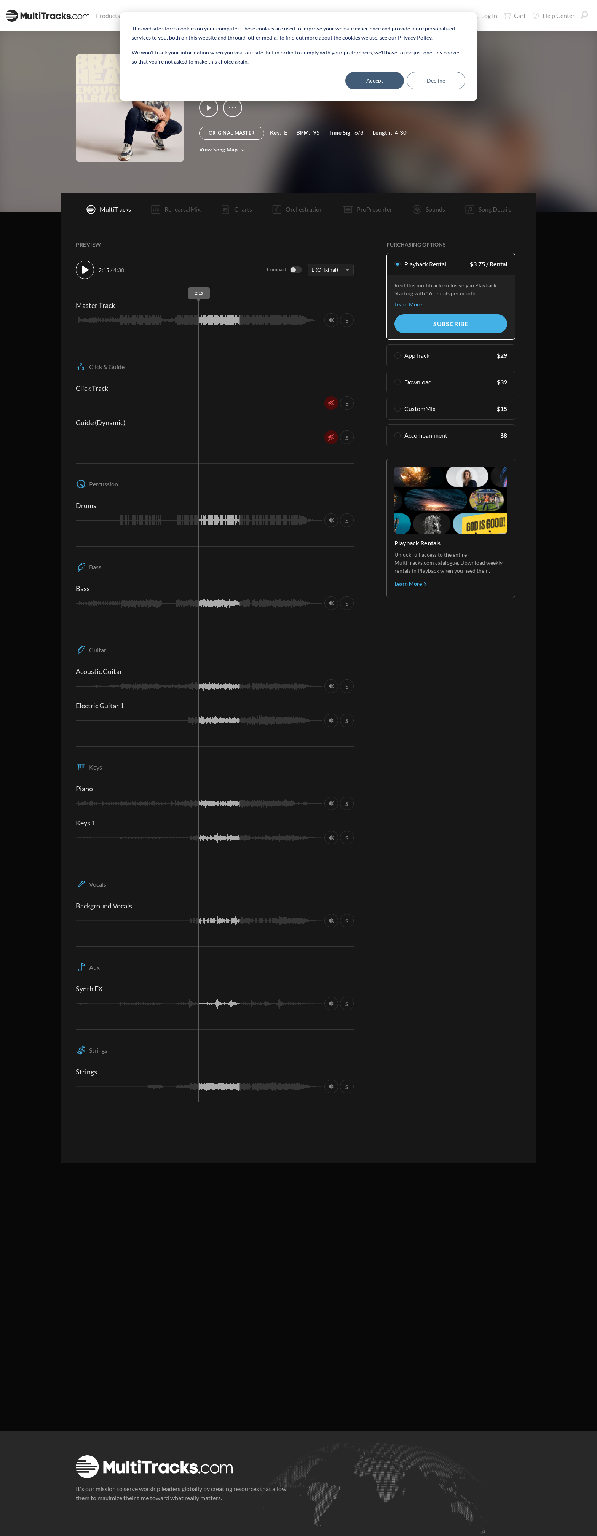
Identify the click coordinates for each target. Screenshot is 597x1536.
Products (109, 15)
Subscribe (450, 323)
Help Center (553, 15)
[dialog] (298, 56)
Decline (436, 80)
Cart (514, 15)
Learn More (408, 304)
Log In (484, 15)
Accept (374, 80)
